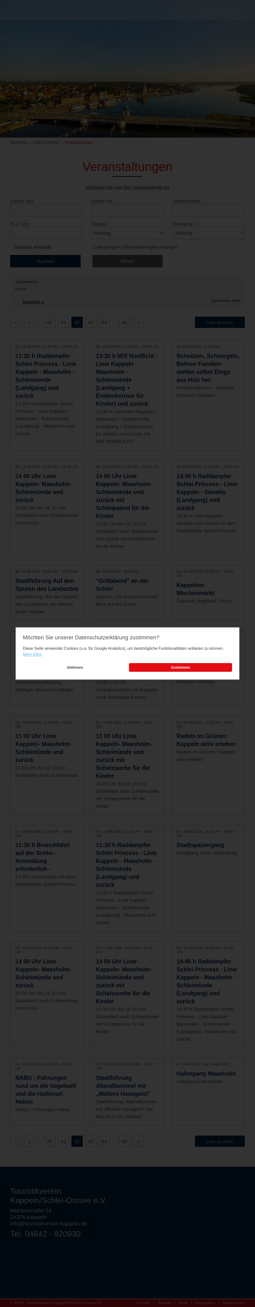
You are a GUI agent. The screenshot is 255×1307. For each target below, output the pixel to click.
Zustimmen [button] (180, 667)
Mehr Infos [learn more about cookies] (32, 654)
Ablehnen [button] (75, 667)
